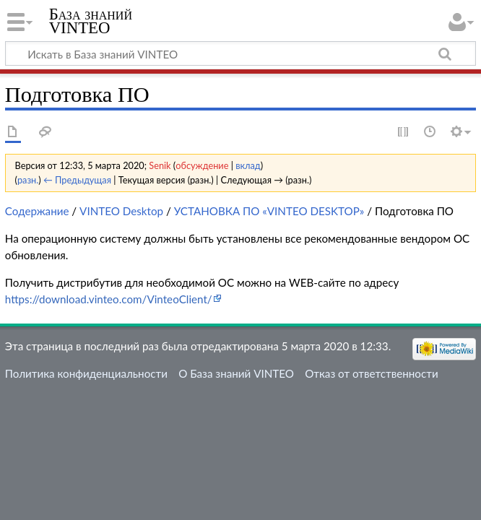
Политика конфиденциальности (86, 373)
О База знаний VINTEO (236, 373)
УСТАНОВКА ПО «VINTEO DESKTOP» (269, 210)
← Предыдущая (77, 180)
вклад (248, 165)
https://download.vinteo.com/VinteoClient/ (108, 299)
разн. (27, 180)
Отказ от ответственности (371, 373)
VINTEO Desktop (121, 210)
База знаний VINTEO (90, 21)
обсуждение (202, 165)
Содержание (37, 210)
